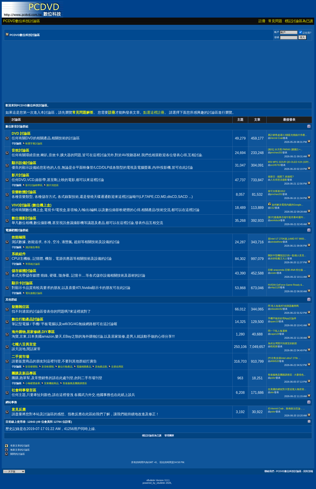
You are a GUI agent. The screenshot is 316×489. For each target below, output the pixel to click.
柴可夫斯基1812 (276, 191)
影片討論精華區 (33, 185)
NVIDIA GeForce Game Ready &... (286, 284)
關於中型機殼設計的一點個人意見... (287, 255)
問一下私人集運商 (277, 331)
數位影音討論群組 (16, 126)
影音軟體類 (48, 366)
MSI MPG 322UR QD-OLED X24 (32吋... (289, 162)
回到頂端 (308, 471)
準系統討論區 (32, 264)
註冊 (262, 21)
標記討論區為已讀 (299, 21)
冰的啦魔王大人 (278, 258)
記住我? (305, 32)
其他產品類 (101, 366)
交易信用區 (117, 366)
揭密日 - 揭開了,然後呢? (281, 176)
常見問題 (275, 21)
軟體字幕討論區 (33, 143)
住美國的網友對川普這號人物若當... (287, 389)
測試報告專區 (32, 247)
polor (273, 377)
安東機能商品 (51, 383)
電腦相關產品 (84, 366)
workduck (275, 220)
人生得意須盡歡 (278, 179)
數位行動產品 (65, 366)
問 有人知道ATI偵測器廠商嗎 (283, 306)
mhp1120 (275, 287)
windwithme (276, 241)
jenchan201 (276, 152)
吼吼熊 (274, 346)
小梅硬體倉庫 (32, 383)
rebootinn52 (276, 309)
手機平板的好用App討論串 (282, 318)
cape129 (274, 334)
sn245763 (275, 165)
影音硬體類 (31, 366)
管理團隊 (169, 435)
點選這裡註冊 (153, 112)
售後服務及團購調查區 (75, 383)
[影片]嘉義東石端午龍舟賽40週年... (286, 217)
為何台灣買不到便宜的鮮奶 (282, 343)
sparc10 (274, 321)
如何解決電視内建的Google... (287, 204)
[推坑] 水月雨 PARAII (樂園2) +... (285, 149)
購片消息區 (53, 185)
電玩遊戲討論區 (33, 293)
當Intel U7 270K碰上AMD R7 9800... (287, 238)
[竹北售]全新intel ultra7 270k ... (284, 358)
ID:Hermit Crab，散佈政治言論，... (286, 408)
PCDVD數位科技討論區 (21, 21)
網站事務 (11, 402)
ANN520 (274, 361)
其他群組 (11, 299)
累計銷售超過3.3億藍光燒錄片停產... (287, 135)
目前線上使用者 (15, 421)
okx (272, 392)
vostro (273, 273)
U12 (272, 207)
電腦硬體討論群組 (16, 230)
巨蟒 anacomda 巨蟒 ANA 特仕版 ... (287, 270)
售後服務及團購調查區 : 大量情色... (287, 374)
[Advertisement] (135, 71)
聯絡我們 (269, 471)
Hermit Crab (276, 138)
